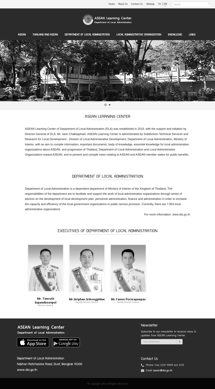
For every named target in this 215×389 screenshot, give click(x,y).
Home (112, 4)
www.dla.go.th (181, 214)
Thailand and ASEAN (45, 34)
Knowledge (175, 34)
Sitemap (150, 4)
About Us (123, 4)
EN (165, 4)
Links (192, 34)
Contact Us (137, 4)
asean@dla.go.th (162, 370)
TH (160, 4)
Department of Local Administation (87, 34)
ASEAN (22, 34)
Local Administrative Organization (138, 34)
